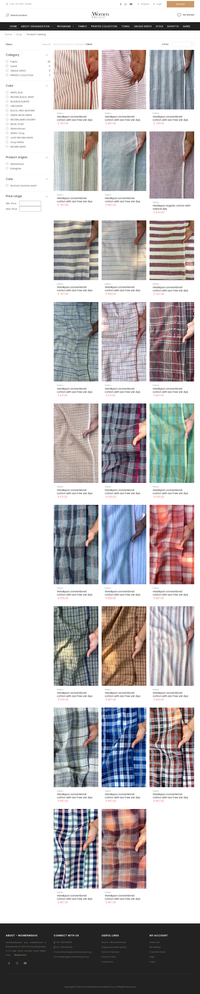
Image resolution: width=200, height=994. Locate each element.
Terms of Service (110, 951)
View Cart (155, 942)
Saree (186, 26)
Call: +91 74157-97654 (19, 3)
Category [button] (12, 55)
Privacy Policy (109, 956)
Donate (180, 4)
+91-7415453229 (63, 947)
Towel (125, 26)
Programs (64, 26)
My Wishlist (155, 947)
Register (143, 3)
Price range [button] (14, 196)
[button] (28, 86)
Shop (19, 34)
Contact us (107, 961)
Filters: (9, 44)
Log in (152, 961)
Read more (20, 955)
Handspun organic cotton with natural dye (171, 207)
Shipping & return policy (114, 947)
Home (13, 26)
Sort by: (165, 44)
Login (157, 3)
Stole (159, 26)
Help (152, 956)
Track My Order (157, 951)
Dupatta (173, 26)
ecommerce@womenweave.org (73, 951)
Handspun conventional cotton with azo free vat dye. (75, 118)
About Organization (35, 26)
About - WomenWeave (114, 942)
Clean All (46, 44)
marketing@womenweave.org (72, 956)
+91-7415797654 (63, 942)
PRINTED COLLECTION (104, 26)
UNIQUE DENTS (143, 26)
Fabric (82, 26)
